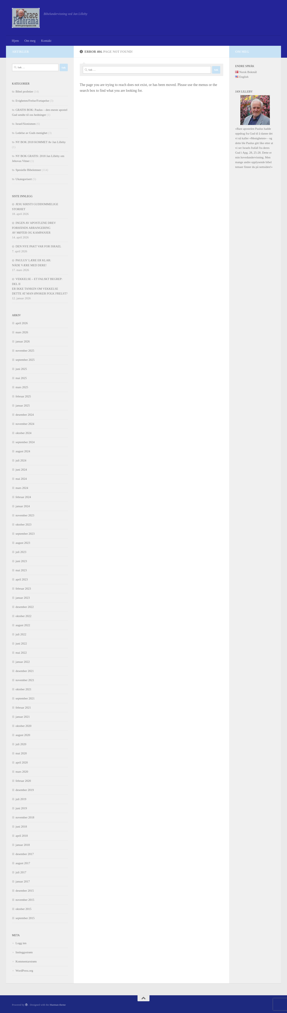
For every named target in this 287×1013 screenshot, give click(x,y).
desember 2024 (25, 414)
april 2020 (22, 762)
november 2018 (25, 817)
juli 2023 (21, 552)
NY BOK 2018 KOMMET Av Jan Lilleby (41, 142)
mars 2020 (22, 771)
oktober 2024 (23, 433)
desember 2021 (25, 671)
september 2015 (25, 918)
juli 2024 (21, 460)
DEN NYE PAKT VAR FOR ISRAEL (38, 246)
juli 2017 (21, 872)
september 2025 (25, 359)
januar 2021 (23, 716)
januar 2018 (23, 844)
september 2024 (25, 442)
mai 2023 (21, 570)
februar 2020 (23, 780)
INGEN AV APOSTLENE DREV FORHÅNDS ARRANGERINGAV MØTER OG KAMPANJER (34, 227)
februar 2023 (23, 588)
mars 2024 (22, 487)
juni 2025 (21, 368)
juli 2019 (21, 799)
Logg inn (21, 943)
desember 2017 (25, 854)
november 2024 (25, 423)
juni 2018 (21, 826)
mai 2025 (21, 378)
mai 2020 (21, 753)
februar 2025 (23, 396)
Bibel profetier (24, 91)
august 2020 (23, 735)
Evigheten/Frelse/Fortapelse (32, 100)
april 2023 (22, 579)
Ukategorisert (24, 179)
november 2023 (25, 515)
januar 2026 (23, 341)
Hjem (15, 40)
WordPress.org (24, 970)
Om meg (30, 40)
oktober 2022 (23, 616)
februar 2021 (23, 707)
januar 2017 (23, 881)
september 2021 (25, 698)
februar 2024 (23, 497)
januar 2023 (23, 597)
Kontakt (46, 40)
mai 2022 (21, 652)
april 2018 (22, 835)
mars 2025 (22, 387)
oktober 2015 (23, 909)
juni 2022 (21, 643)
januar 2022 (23, 661)
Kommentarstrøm (26, 961)
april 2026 (22, 323)
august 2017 (23, 863)
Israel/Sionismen (26, 123)
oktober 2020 (23, 725)
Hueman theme (58, 1004)
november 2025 (25, 350)
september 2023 (25, 533)
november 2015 (25, 899)
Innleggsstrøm (24, 952)
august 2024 (23, 451)
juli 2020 (21, 744)
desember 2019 (25, 790)
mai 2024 (21, 478)
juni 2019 (21, 808)
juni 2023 (21, 561)
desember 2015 (25, 890)
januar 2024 (23, 506)
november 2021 (25, 680)
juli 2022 (21, 634)
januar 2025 (23, 405)
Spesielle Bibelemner (28, 170)
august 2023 (23, 542)
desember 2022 (25, 606)
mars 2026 (22, 332)
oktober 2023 (23, 524)
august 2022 (23, 625)
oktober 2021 (23, 689)
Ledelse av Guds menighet (31, 133)
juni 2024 (21, 469)
